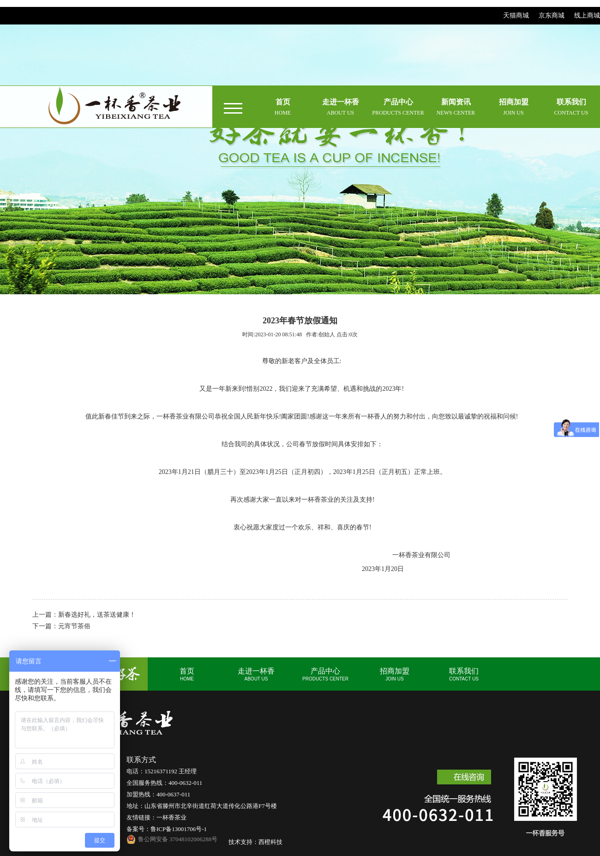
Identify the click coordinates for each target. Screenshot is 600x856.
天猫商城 (516, 15)
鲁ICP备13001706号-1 (178, 829)
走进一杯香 (256, 674)
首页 (187, 674)
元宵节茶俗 (74, 626)
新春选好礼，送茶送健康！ (97, 614)
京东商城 (551, 15)
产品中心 (325, 674)
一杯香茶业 (171, 817)
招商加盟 (394, 674)
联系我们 (463, 674)
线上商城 (587, 15)
